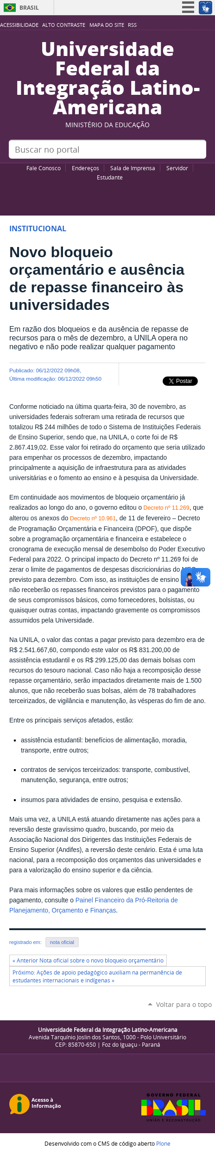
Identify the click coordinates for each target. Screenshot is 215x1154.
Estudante (110, 177)
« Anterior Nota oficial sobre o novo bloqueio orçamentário (88, 960)
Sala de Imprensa (132, 168)
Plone (163, 1143)
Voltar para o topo (184, 1004)
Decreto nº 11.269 (166, 508)
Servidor (177, 168)
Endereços (85, 168)
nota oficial (62, 942)
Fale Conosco (43, 168)
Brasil (29, 8)
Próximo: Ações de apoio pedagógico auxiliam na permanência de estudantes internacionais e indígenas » (97, 976)
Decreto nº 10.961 (92, 518)
